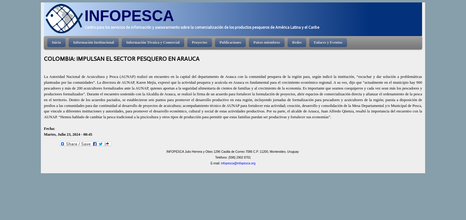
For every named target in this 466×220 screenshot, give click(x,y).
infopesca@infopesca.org (238, 163)
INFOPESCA (129, 15)
